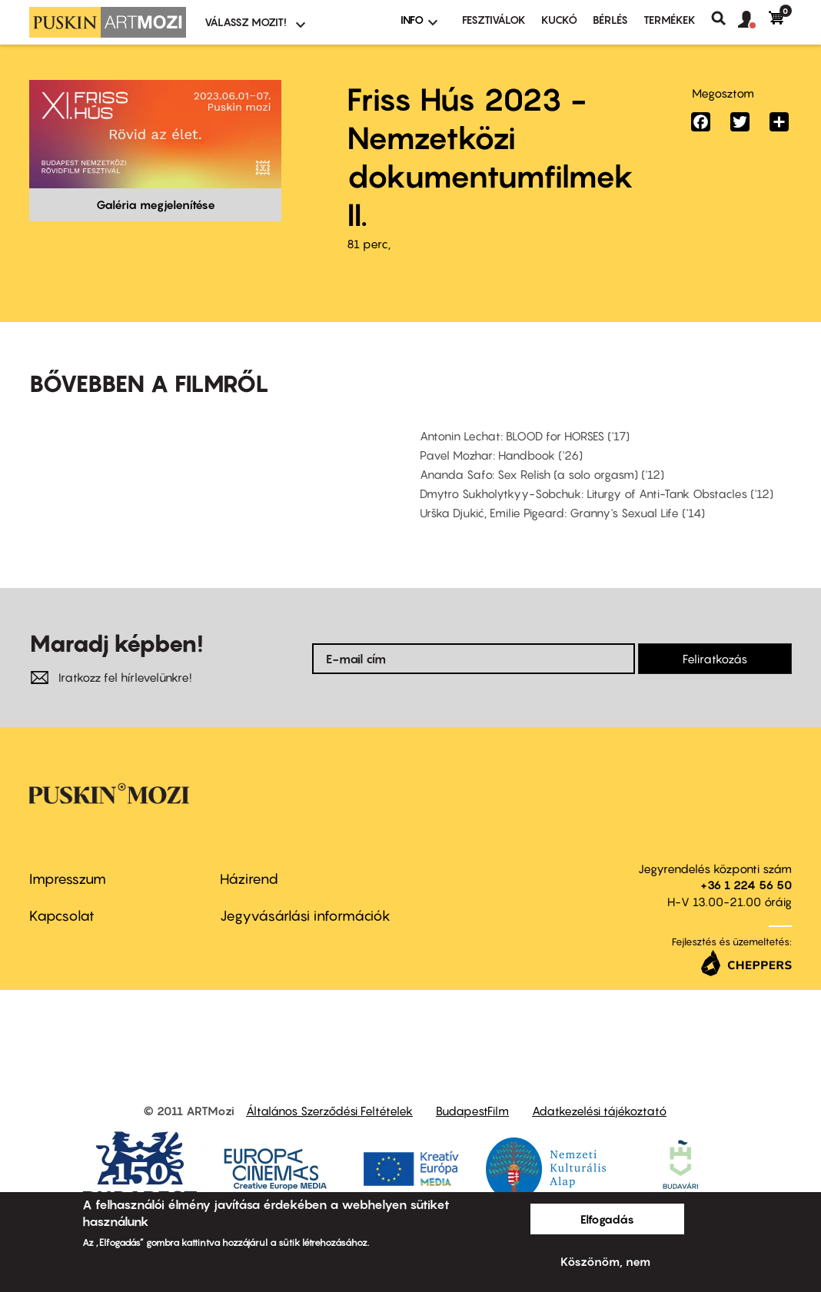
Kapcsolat (62, 916)
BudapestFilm (472, 1111)
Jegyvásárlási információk (305, 916)
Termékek (669, 19)
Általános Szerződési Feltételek (329, 1111)
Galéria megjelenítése (155, 204)
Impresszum (67, 879)
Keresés (724, 18)
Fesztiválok (494, 19)
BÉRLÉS (610, 19)
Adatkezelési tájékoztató (599, 1111)
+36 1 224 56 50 (746, 885)
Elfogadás (607, 1219)
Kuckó (559, 19)
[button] (753, 20)
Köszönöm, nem (605, 1261)
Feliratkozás (715, 659)
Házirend (249, 879)
